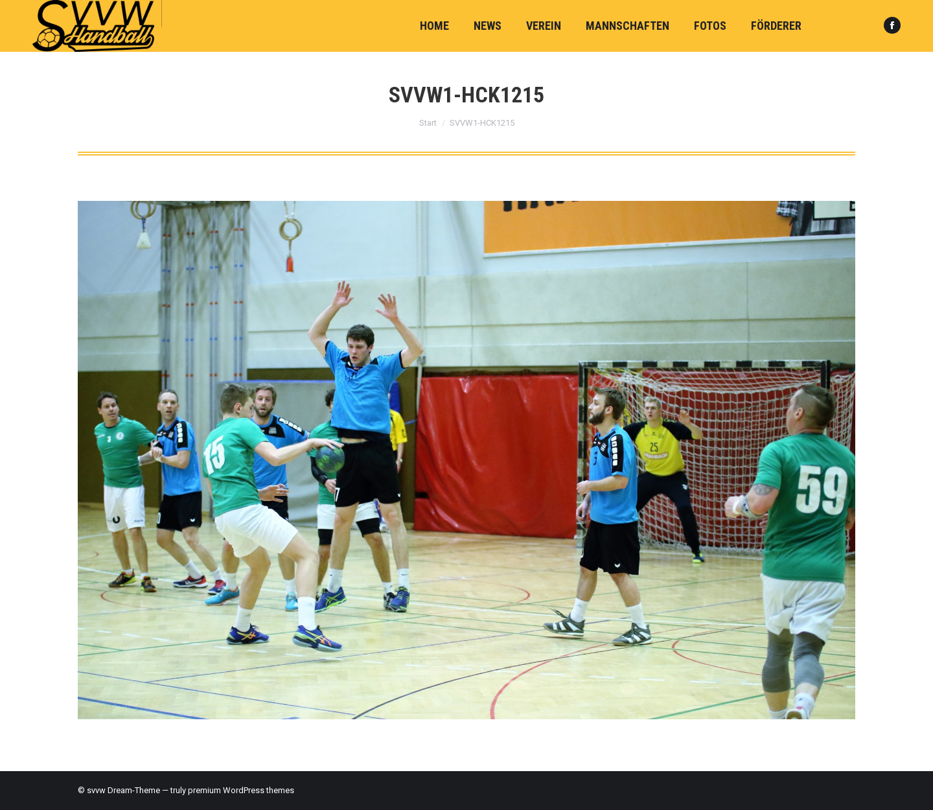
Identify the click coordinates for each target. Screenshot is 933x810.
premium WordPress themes (241, 790)
